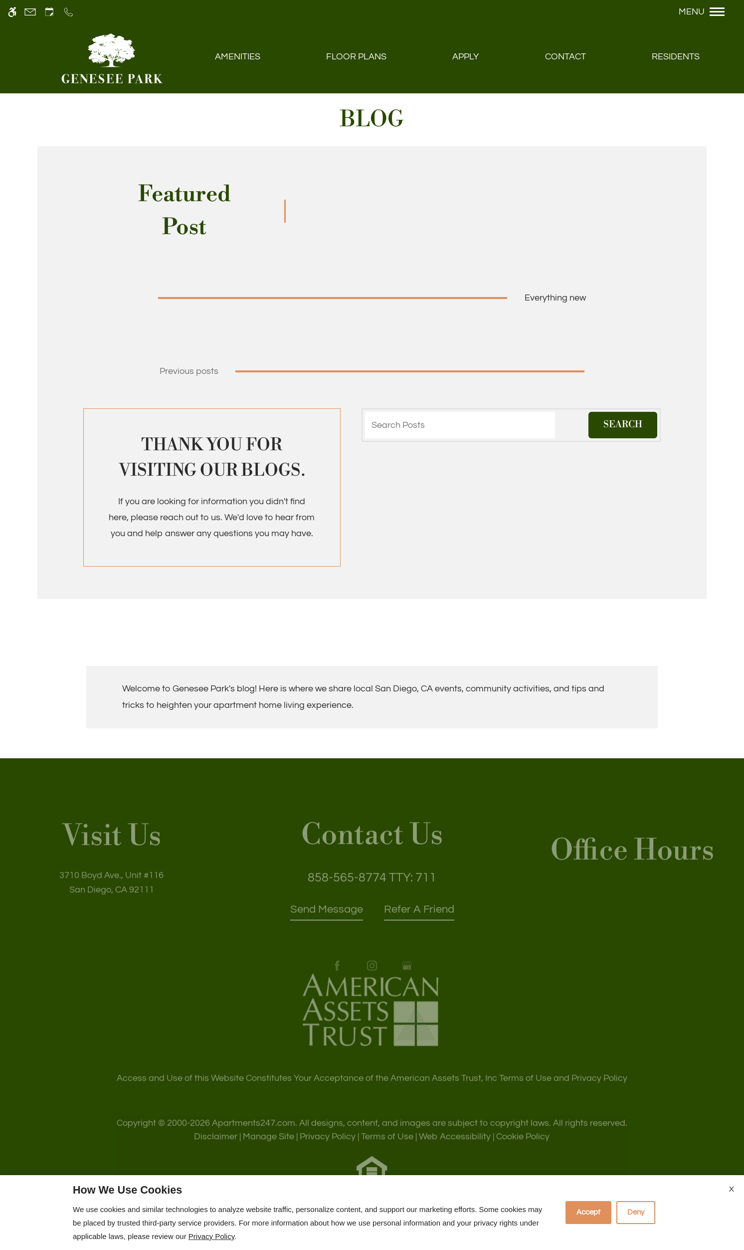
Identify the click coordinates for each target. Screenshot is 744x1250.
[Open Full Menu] (706, 11)
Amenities (237, 56)
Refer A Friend (419, 921)
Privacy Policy (328, 1148)
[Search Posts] (460, 425)
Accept (588, 1212)
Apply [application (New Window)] (465, 56)
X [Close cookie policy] (731, 1189)
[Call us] (68, 11)
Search (622, 424)
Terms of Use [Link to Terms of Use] (387, 1148)
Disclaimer (215, 1148)
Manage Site (268, 1148)
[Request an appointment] (49, 11)
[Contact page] (30, 11)
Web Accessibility (455, 1148)
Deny (635, 1212)
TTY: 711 (372, 889)
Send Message (326, 921)
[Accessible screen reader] (12, 11)
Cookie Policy (523, 1148)
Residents (676, 56)
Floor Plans (356, 56)
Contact (565, 56)
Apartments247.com (253, 1135)
